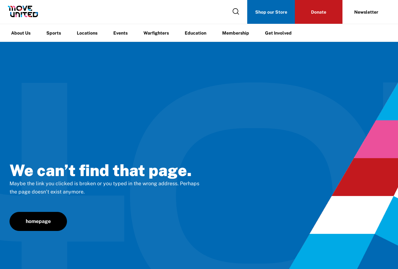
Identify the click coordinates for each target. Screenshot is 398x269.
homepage (38, 221)
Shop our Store (271, 12)
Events (120, 33)
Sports (53, 33)
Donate (318, 12)
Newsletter (366, 12)
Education (195, 33)
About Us (20, 33)
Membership (235, 33)
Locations (87, 33)
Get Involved (278, 33)
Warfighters (156, 33)
